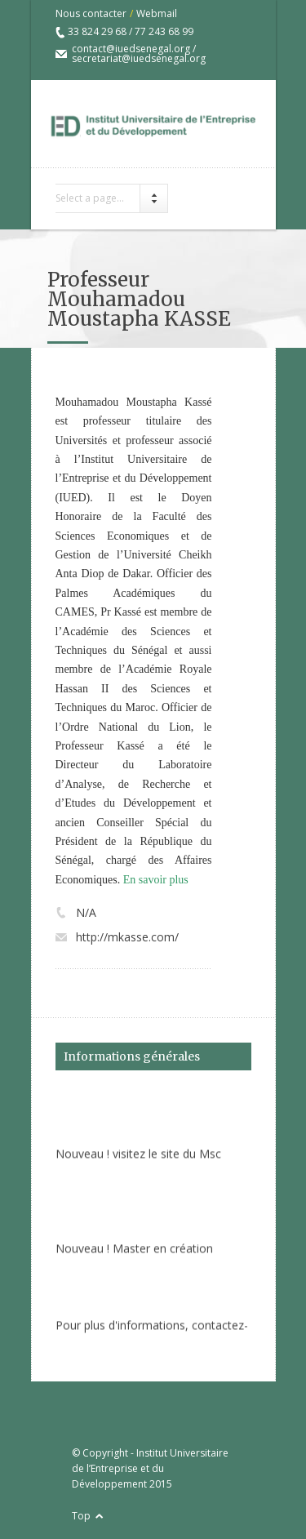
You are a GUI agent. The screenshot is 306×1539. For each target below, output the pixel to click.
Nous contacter (90, 13)
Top (81, 1516)
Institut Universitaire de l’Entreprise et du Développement (150, 1468)
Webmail (156, 13)
